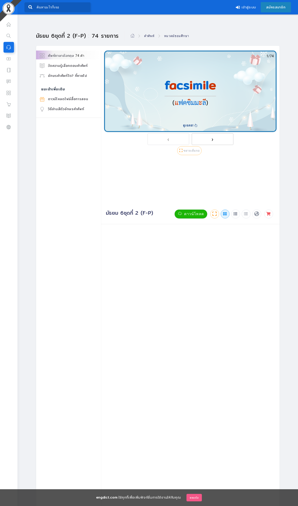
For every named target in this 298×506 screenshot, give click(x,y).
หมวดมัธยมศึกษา (176, 36)
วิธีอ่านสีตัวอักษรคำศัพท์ (62, 109)
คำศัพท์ (149, 36)
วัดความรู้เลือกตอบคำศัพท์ (64, 65)
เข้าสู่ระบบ (246, 7)
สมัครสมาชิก (275, 7)
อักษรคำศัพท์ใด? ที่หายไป (63, 75)
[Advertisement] (190, 183)
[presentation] (168, 139)
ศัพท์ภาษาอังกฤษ (62, 56)
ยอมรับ (194, 498)
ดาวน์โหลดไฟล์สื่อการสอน (64, 99)
